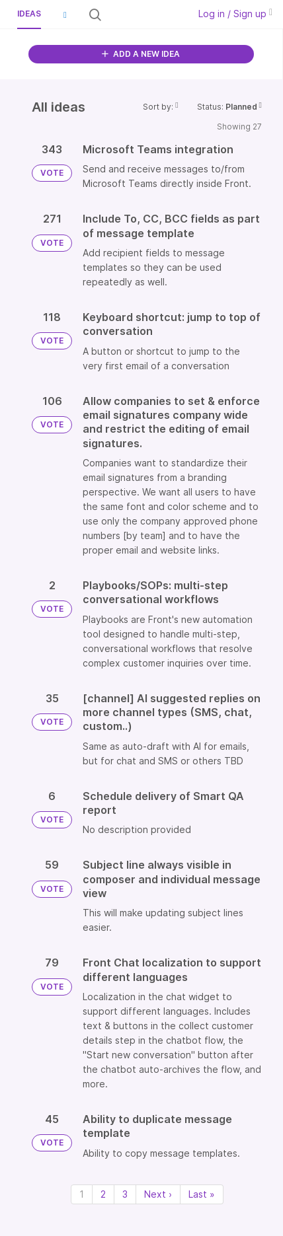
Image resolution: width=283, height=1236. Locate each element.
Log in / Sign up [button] (235, 13)
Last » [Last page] (201, 1194)
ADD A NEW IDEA (141, 54)
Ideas (29, 13)
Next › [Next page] (158, 1194)
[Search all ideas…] (144, 14)
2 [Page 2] (103, 1194)
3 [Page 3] (125, 1194)
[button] (65, 14)
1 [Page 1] (81, 1194)
